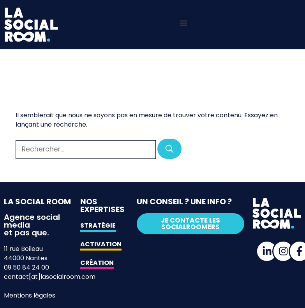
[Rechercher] (169, 149)
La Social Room (37, 201)
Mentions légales (29, 295)
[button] (183, 22)
